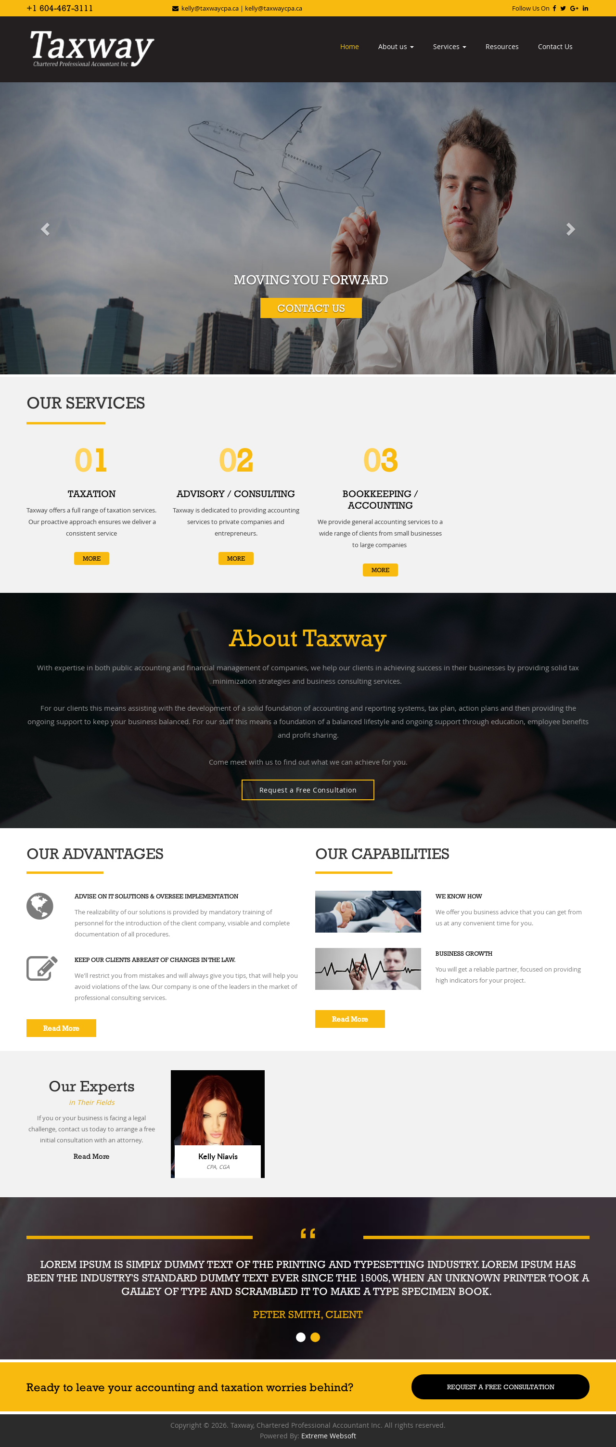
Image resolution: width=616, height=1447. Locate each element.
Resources (502, 46)
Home (349, 46)
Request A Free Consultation (500, 1387)
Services (449, 46)
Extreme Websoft (328, 1435)
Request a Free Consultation (308, 789)
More (92, 558)
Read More (61, 1028)
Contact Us (555, 46)
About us (396, 46)
